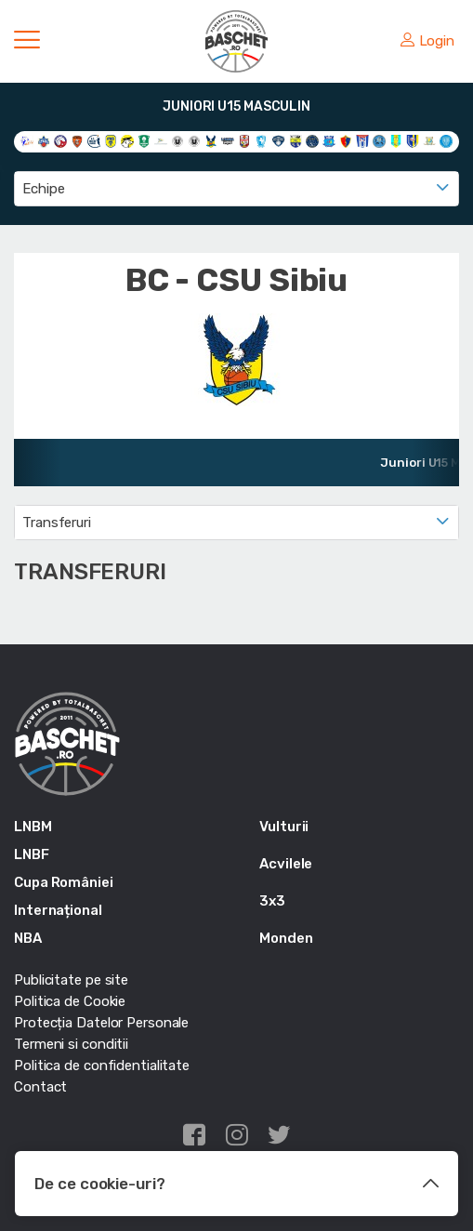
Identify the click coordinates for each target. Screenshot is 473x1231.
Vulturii (284, 826)
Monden (285, 938)
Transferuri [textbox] (56, 522)
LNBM (33, 826)
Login (427, 41)
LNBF (31, 854)
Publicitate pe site (71, 980)
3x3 (272, 901)
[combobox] (236, 188)
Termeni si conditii (71, 1044)
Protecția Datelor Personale (101, 1022)
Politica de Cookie (69, 1001)
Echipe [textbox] (43, 188)
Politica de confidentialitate (102, 1065)
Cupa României (63, 882)
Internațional (58, 910)
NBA (28, 938)
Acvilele (285, 863)
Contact (40, 1087)
